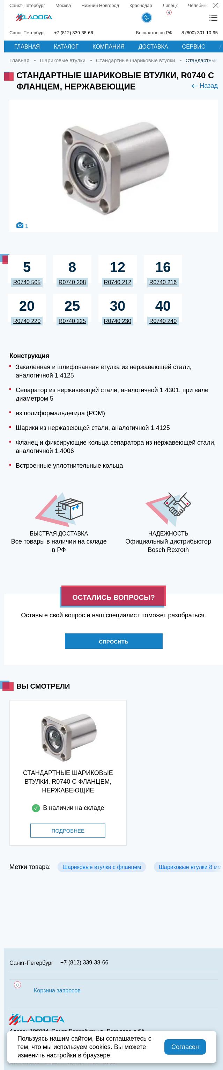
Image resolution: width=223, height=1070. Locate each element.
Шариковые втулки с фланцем (101, 867)
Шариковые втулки (63, 60)
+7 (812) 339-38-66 (73, 32)
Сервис (194, 47)
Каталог (66, 47)
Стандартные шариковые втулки (135, 60)
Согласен (185, 1046)
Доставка (153, 47)
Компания (108, 47)
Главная (27, 47)
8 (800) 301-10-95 (199, 32)
